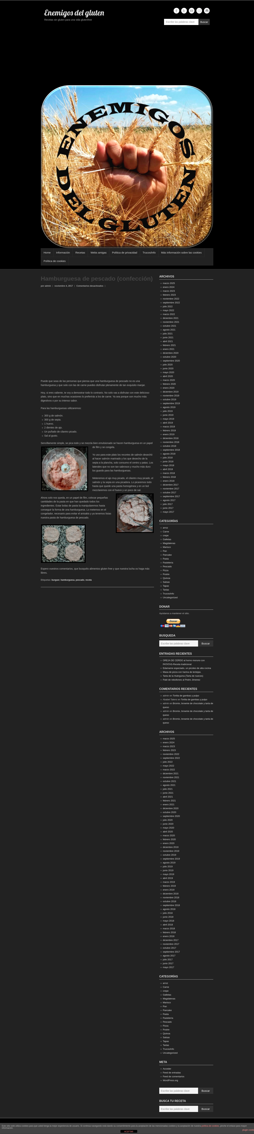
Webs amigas (98, 252)
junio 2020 (168, 368)
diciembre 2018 (171, 438)
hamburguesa (68, 580)
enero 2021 (168, 349)
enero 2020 (168, 388)
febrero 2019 (169, 430)
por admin (46, 286)
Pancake (167, 555)
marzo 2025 (169, 283)
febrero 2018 (169, 477)
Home (47, 252)
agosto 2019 (169, 407)
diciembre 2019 (171, 391)
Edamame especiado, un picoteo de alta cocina (187, 668)
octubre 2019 (169, 399)
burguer (55, 580)
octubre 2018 (169, 446)
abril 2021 (168, 341)
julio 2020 (168, 364)
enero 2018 (168, 481)
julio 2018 (168, 457)
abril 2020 (168, 376)
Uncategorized (170, 597)
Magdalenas (169, 543)
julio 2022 (168, 306)
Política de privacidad (124, 252)
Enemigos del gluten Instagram (199, 11)
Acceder (167, 1068)
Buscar (204, 22)
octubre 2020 (169, 357)
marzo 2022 (169, 314)
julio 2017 (168, 504)
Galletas (167, 539)
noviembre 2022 (171, 298)
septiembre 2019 (171, 403)
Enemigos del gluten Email (207, 11)
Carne (166, 531)
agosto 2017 (169, 500)
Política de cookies (55, 260)
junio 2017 (168, 508)
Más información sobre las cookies (181, 252)
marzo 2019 (169, 426)
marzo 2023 (169, 291)
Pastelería (168, 562)
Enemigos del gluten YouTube (192, 11)
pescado (80, 580)
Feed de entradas (172, 1072)
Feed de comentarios (173, 1076)
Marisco (167, 547)
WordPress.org (170, 1080)
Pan (165, 551)
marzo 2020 (169, 380)
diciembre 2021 (171, 318)
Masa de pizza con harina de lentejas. (182, 672)
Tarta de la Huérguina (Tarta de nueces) (183, 676)
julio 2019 (168, 411)
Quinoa (166, 578)
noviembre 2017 (171, 488)
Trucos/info (149, 252)
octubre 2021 (169, 326)
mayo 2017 (168, 512)
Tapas (166, 586)
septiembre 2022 (171, 302)
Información (63, 252)
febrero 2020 (169, 384)
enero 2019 (168, 434)
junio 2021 (168, 337)
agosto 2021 (169, 329)
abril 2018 (168, 469)
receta (88, 580)
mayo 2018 (168, 465)
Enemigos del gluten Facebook (176, 11)
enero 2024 (168, 287)
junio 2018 (168, 461)
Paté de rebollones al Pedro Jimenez (181, 679)
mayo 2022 (168, 310)
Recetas (80, 252)
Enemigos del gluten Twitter (184, 11)
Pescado (167, 566)
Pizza (165, 570)
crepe (166, 535)
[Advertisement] (127, 56)
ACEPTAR (128, 1131)
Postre (166, 574)
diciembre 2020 (171, 353)
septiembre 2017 (171, 496)
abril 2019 (168, 422)
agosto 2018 (169, 453)
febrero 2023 (169, 294)
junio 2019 (168, 415)
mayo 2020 (168, 372)
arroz (165, 527)
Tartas (166, 589)
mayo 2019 (168, 419)
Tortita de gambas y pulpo (186, 695)
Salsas (166, 582)
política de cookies (210, 1126)
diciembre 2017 (171, 484)
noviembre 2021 (171, 322)
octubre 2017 (169, 492)
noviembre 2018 (171, 442)
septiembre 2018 (171, 450)
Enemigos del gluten (74, 12)
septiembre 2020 (171, 360)
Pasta (166, 558)
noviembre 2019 (171, 395)
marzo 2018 (169, 473)
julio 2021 (168, 333)
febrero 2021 (169, 345)
